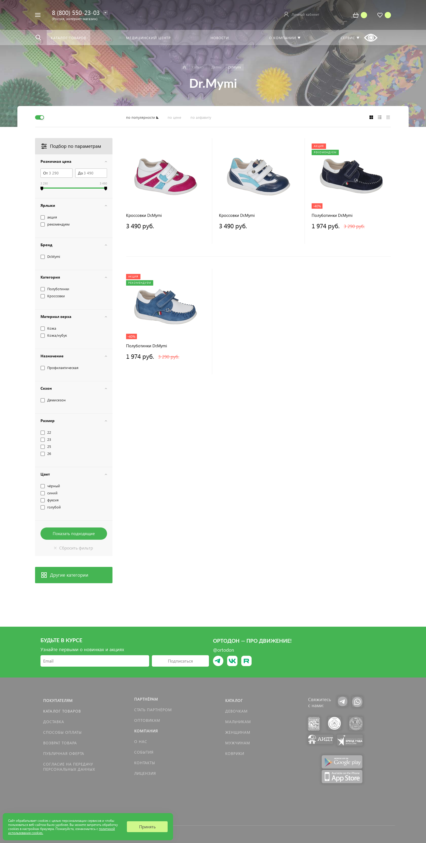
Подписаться (180, 661)
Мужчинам (237, 742)
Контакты (144, 762)
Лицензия (145, 773)
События (144, 752)
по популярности (140, 117)
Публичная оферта (63, 753)
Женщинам (237, 732)
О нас (140, 741)
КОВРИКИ (234, 753)
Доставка (53, 721)
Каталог (234, 700)
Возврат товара (60, 742)
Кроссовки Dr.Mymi (144, 215)
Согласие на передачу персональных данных (69, 766)
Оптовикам (147, 720)
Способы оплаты (62, 732)
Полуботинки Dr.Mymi (332, 215)
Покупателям (58, 700)
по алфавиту (200, 117)
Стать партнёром (153, 709)
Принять (147, 826)
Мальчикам (238, 721)
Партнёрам (146, 699)
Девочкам (236, 711)
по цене (174, 117)
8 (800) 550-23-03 (76, 12)
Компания (146, 730)
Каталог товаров (62, 711)
